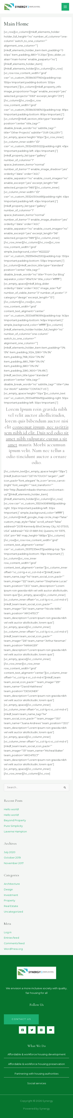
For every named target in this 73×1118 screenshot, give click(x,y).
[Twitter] (32, 1030)
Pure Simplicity (13, 826)
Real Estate (11, 906)
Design (8, 889)
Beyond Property (15, 820)
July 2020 (9, 852)
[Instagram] (41, 1030)
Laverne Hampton (15, 831)
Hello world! (11, 809)
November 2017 (14, 863)
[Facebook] (22, 1030)
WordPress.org (13, 949)
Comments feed (14, 943)
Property (9, 900)
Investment (11, 895)
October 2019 (12, 857)
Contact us (21, 1019)
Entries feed (11, 937)
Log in (7, 932)
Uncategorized (13, 911)
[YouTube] (50, 1030)
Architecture (12, 883)
